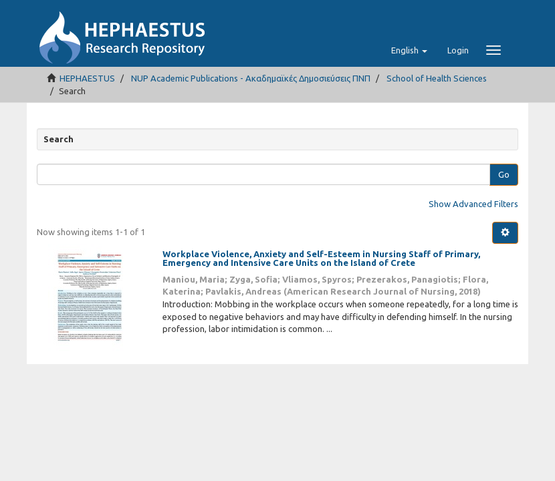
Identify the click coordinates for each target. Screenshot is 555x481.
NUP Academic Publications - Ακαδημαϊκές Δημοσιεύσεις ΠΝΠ (250, 78)
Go (504, 174)
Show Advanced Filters (473, 203)
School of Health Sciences (436, 78)
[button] (409, 50)
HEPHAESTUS (87, 78)
